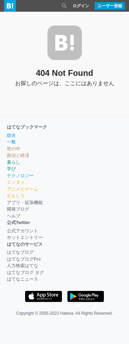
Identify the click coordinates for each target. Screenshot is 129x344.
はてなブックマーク (27, 127)
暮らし (13, 162)
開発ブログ (18, 209)
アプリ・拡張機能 (25, 202)
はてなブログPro (24, 259)
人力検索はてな (22, 265)
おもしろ (16, 195)
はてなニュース (22, 279)
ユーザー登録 (109, 5)
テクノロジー (20, 175)
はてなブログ (20, 252)
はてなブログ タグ (25, 272)
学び (11, 168)
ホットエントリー (25, 237)
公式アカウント (22, 230)
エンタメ (16, 182)
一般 (11, 141)
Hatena (67, 313)
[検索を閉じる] (64, 6)
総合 (11, 135)
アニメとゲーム (22, 189)
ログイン (81, 5)
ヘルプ (13, 216)
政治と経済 (18, 155)
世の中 (13, 148)
